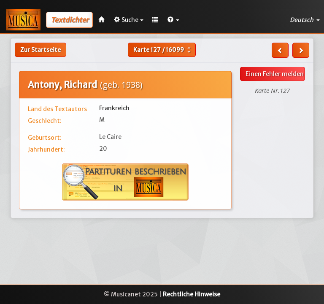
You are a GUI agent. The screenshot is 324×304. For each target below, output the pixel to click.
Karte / (163, 50)
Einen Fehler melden (275, 74)
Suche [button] (128, 20)
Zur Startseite (40, 50)
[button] (173, 19)
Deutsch (305, 20)
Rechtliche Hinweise (191, 294)
